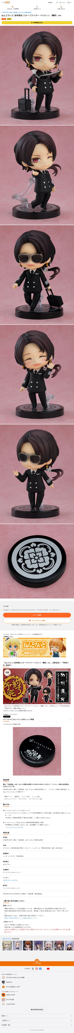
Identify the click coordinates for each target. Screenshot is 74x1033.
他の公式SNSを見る (37, 1009)
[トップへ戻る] (37, 961)
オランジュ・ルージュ (11, 880)
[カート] (57, 2)
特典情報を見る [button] (37, 22)
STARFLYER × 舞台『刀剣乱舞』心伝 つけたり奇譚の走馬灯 (17, 12)
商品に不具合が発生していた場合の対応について (21, 918)
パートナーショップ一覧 (14, 827)
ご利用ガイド (6, 1020)
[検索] (54, 2)
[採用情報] (48, 2)
